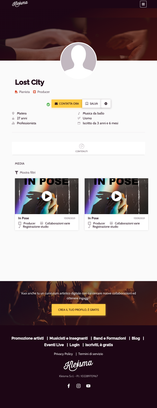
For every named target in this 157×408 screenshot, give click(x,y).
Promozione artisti (27, 338)
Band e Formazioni (109, 338)
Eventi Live (54, 345)
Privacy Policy (63, 354)
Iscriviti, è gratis (99, 345)
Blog (136, 338)
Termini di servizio (90, 354)
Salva (91, 103)
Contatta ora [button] (67, 103)
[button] (143, 4)
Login (75, 345)
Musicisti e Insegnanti (68, 338)
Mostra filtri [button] (25, 172)
